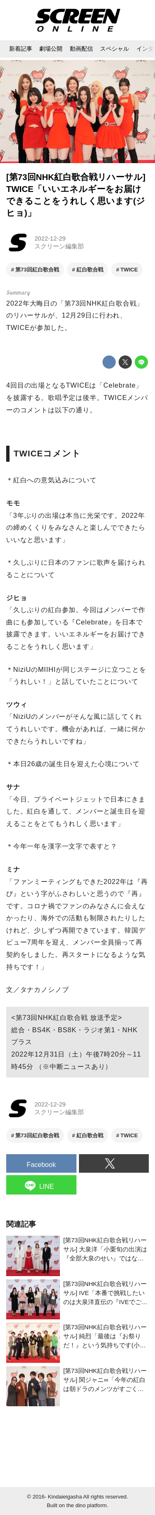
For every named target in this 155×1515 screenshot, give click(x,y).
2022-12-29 (49, 238)
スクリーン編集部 (59, 246)
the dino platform (87, 1505)
